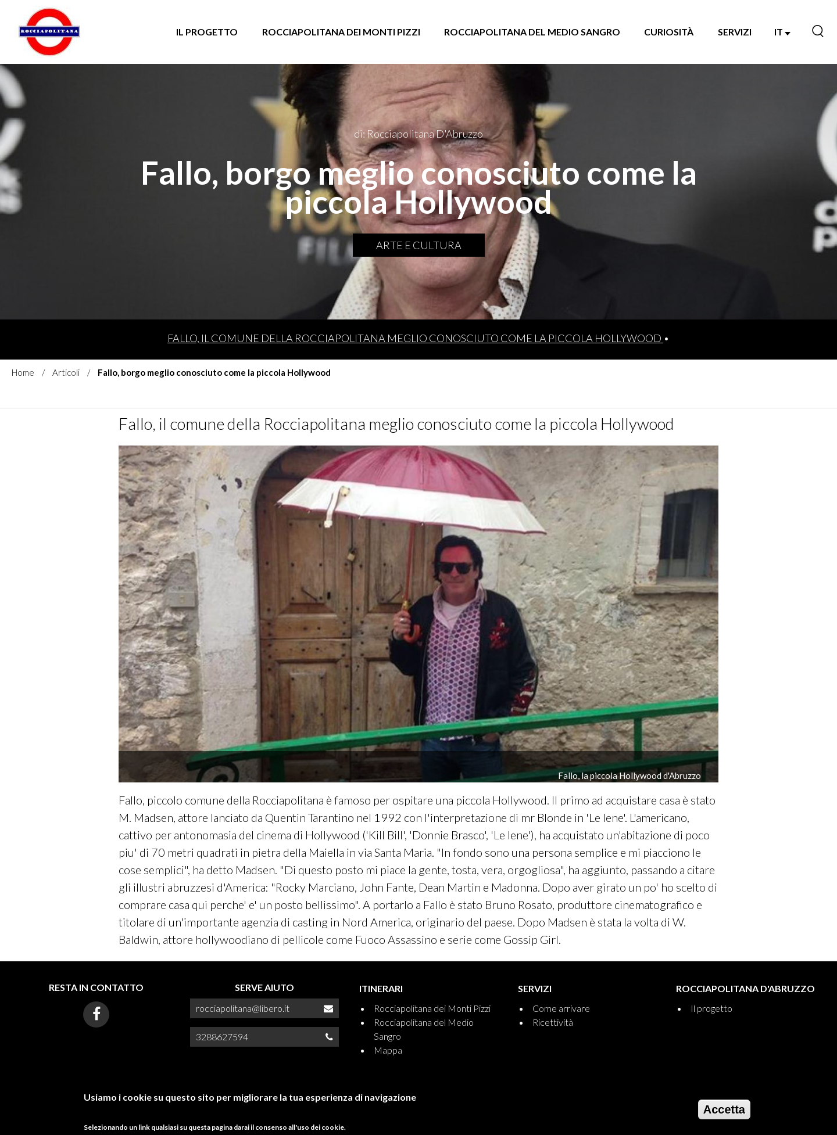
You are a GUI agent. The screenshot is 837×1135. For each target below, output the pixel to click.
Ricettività (552, 1022)
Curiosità (668, 31)
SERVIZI (735, 31)
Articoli (66, 372)
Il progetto (207, 31)
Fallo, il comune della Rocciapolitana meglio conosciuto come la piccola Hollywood (415, 338)
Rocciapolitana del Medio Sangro (532, 31)
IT (782, 31)
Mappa (388, 1049)
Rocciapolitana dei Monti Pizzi (341, 31)
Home (23, 372)
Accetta (724, 1112)
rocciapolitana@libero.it (242, 1008)
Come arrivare (561, 1008)
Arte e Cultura (419, 245)
